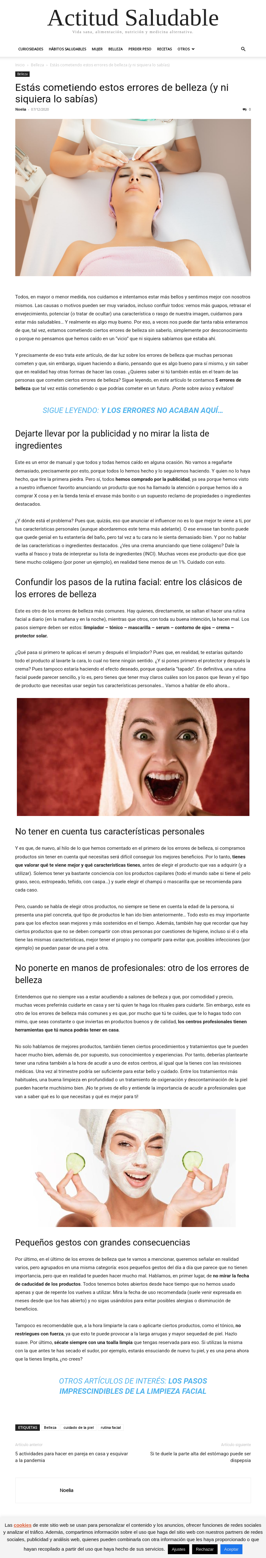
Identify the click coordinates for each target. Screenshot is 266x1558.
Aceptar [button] (231, 1549)
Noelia (20, 109)
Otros (183, 49)
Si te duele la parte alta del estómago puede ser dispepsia (200, 1457)
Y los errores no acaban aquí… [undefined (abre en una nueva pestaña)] (162, 410)
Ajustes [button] (178, 1549)
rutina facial (111, 1427)
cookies (23, 1525)
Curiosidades (30, 49)
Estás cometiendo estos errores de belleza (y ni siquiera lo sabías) (122, 93)
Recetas (164, 49)
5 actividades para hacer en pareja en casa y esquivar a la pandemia (71, 1457)
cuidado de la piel (78, 1427)
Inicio (20, 65)
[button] (243, 49)
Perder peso (139, 49)
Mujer (97, 49)
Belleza (115, 49)
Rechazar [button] (205, 1549)
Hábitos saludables (67, 49)
